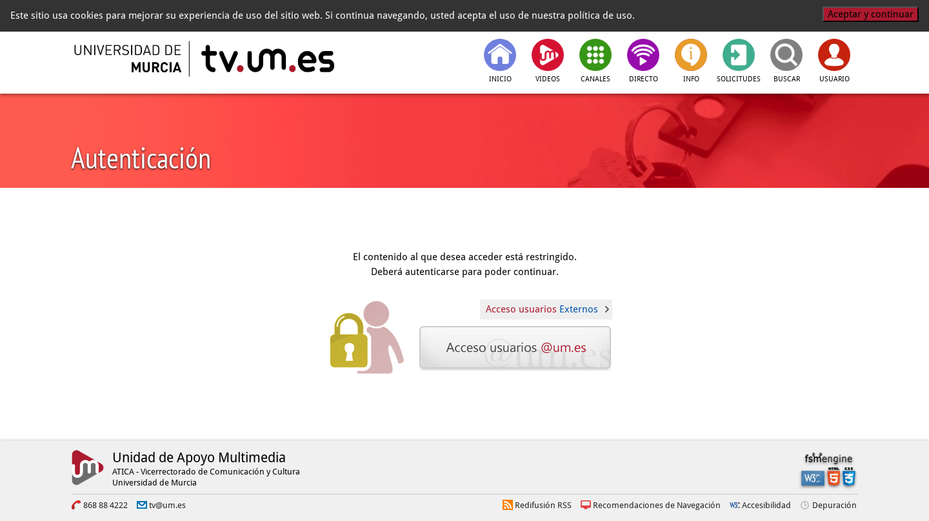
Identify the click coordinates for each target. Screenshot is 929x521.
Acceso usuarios (542, 309)
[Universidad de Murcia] (129, 58)
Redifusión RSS (543, 505)
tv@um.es (167, 505)
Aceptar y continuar (871, 14)
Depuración (834, 505)
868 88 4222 (105, 505)
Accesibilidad (766, 505)
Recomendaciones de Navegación (657, 505)
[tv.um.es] (266, 58)
